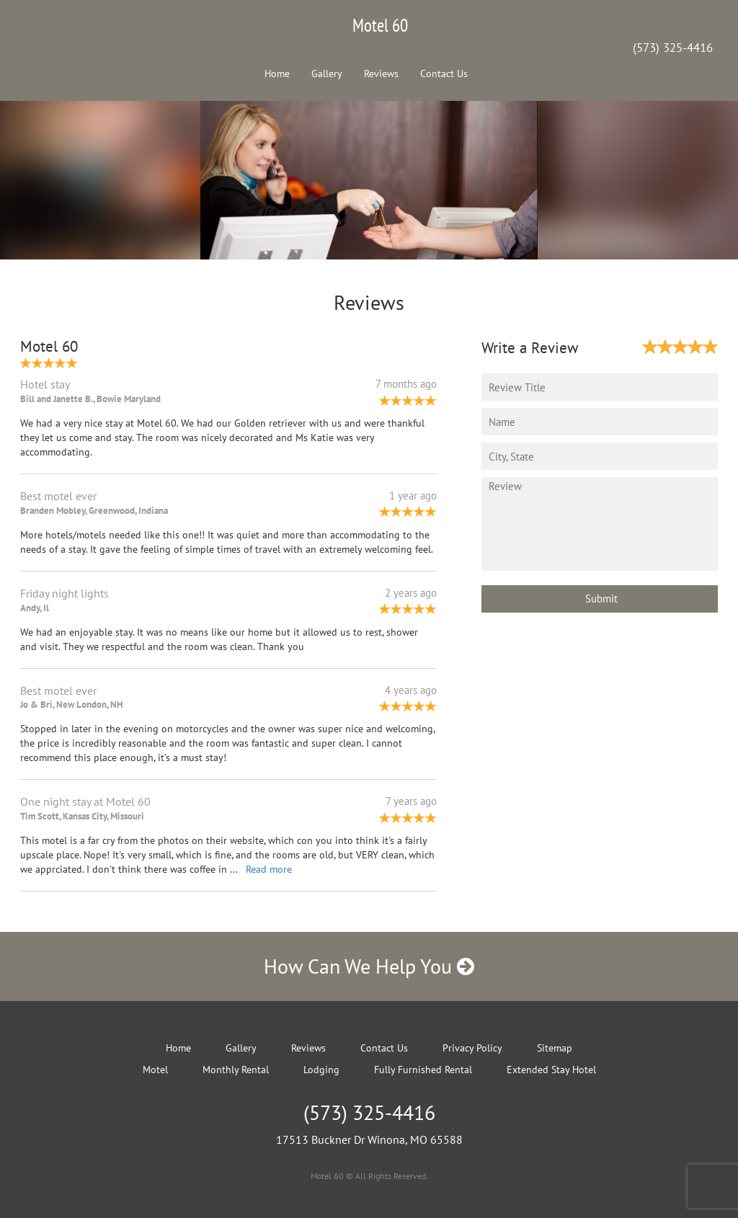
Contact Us (444, 73)
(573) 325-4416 (673, 47)
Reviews (381, 73)
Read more (269, 869)
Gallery (326, 73)
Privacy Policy (472, 1047)
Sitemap (554, 1047)
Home (277, 73)
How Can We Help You (369, 966)
